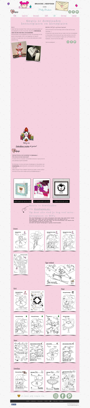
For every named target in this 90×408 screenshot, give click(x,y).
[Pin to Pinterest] (13, 208)
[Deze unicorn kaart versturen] (41, 201)
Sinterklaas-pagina (22, 146)
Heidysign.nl (34, 155)
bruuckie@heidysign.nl (34, 171)
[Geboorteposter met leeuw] (61, 201)
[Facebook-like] (16, 407)
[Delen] (13, 404)
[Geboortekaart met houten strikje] (23, 201)
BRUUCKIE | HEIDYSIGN (44, 4)
